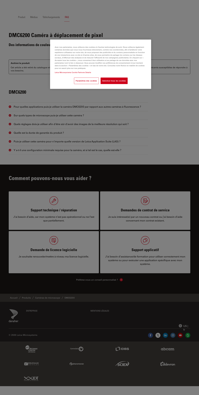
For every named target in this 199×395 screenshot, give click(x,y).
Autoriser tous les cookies (114, 81)
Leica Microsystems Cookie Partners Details (73, 72)
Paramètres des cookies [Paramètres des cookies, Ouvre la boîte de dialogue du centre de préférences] (86, 81)
